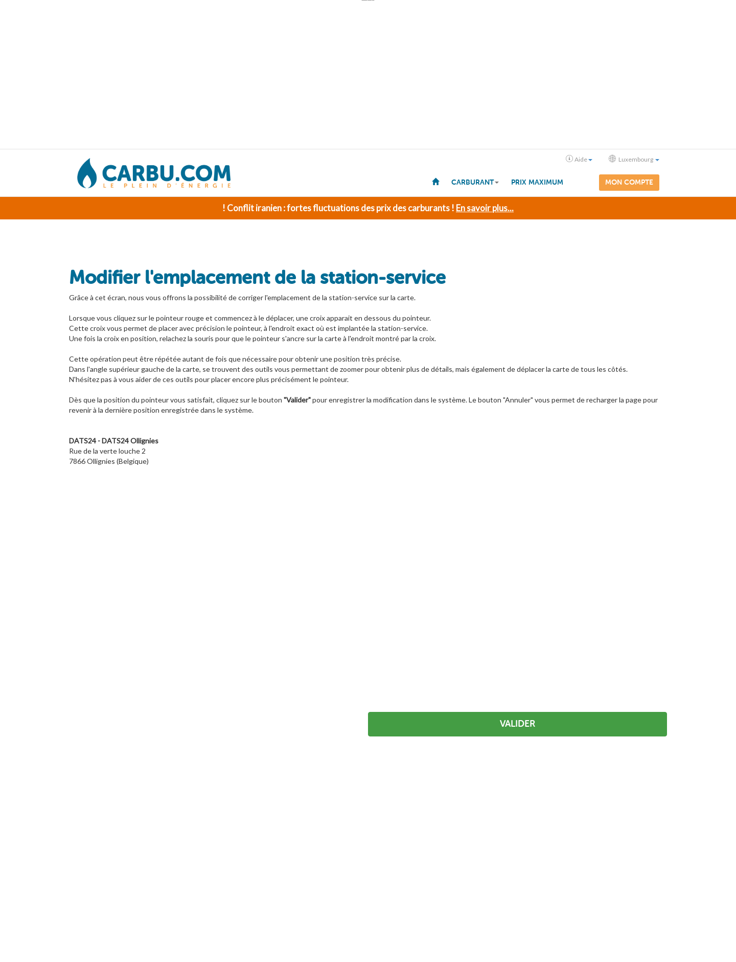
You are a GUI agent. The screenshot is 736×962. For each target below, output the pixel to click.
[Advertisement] (368, 74)
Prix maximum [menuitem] (537, 182)
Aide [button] (579, 159)
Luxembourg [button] (634, 159)
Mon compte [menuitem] (629, 182)
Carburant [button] (475, 182)
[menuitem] (435, 181)
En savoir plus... (485, 207)
